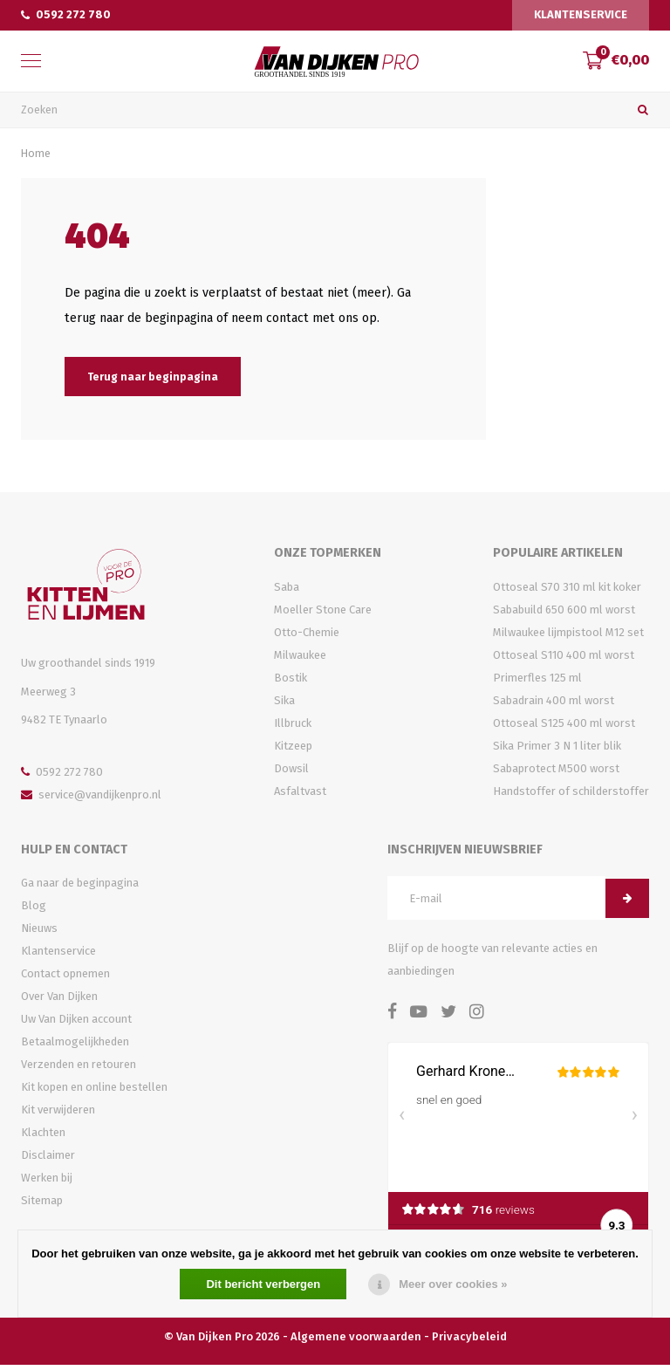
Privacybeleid (469, 1340)
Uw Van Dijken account (76, 1024)
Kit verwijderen (58, 1114)
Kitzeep (293, 750)
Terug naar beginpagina (152, 380)
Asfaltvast (300, 795)
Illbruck (292, 727)
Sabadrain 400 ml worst (553, 704)
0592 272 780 (66, 14)
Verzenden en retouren (78, 1069)
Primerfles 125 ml (537, 681)
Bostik (290, 681)
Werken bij (46, 1182)
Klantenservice (580, 14)
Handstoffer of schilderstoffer (571, 795)
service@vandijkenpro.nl (91, 798)
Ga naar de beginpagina (80, 887)
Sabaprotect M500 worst (556, 772)
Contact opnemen (65, 978)
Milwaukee (300, 659)
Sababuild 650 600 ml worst (564, 613)
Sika (284, 704)
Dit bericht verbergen (263, 1284)
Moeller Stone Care (323, 613)
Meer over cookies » (453, 1284)
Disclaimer (48, 1160)
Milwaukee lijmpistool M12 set (568, 636)
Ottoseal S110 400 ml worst (563, 659)
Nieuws (39, 933)
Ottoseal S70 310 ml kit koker (567, 591)
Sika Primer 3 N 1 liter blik (557, 750)
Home (36, 157)
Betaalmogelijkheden (75, 1046)
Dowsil (291, 772)
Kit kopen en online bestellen (94, 1092)
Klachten (43, 1137)
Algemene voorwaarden (356, 1340)
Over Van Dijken (59, 1001)
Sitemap (42, 1205)
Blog (33, 910)
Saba (286, 591)
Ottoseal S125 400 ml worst (564, 727)
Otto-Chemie (306, 636)
